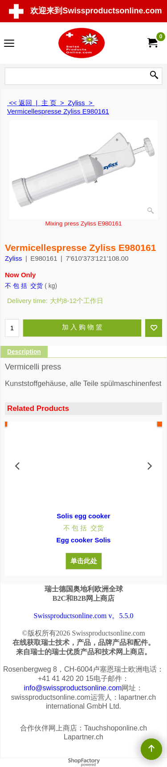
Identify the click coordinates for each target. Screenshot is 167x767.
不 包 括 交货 (24, 285)
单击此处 (83, 561)
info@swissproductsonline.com (73, 688)
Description (24, 352)
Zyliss (13, 258)
